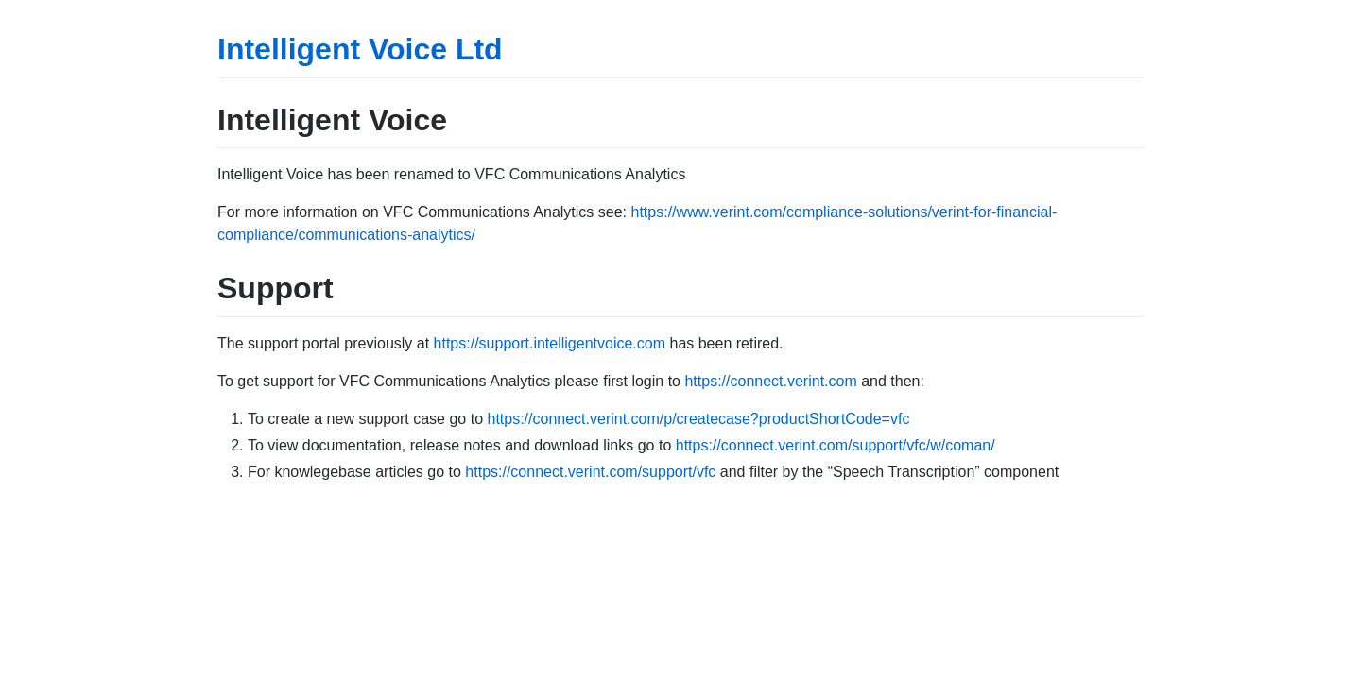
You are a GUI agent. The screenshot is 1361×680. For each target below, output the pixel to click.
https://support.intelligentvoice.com (549, 343)
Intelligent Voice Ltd (360, 49)
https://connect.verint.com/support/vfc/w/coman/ (835, 445)
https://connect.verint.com (770, 381)
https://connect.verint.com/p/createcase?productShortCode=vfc (698, 419)
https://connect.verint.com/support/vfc (590, 472)
